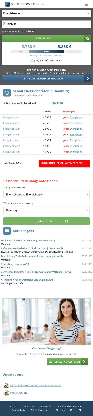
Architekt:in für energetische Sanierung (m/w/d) (27, 279)
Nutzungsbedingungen (70, 406)
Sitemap (60, 410)
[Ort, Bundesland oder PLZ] (46, 24)
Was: (15, 187)
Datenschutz (18, 410)
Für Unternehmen (40, 410)
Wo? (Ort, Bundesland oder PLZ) (19, 31)
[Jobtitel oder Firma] (46, 194)
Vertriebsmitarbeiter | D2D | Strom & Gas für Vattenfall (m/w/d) (36, 271)
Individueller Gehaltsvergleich (62, 163)
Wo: (18, 203)
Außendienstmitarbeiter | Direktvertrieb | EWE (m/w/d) (32, 248)
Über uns (29, 406)
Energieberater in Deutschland (21, 103)
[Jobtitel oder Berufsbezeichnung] (46, 13)
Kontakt (14, 406)
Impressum (46, 406)
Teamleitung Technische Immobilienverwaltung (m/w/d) (32, 256)
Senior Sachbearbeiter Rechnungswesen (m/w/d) (28, 240)
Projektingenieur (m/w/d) (15, 264)
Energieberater (11, 117)
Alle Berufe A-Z (11, 163)
